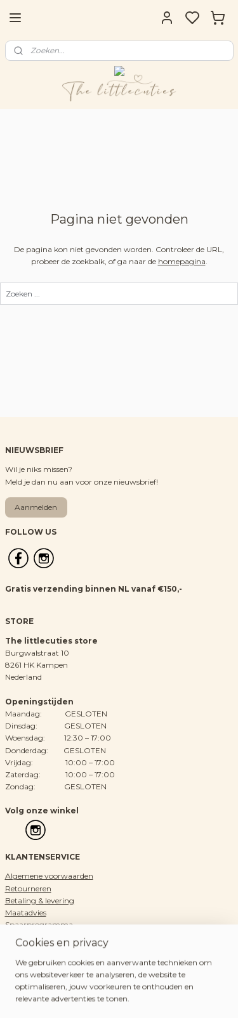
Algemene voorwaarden (49, 876)
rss (185, 994)
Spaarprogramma (39, 924)
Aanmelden (36, 507)
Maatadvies (25, 912)
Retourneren (28, 888)
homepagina (182, 261)
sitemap (162, 994)
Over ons (21, 936)
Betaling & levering (39, 900)
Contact (20, 949)
